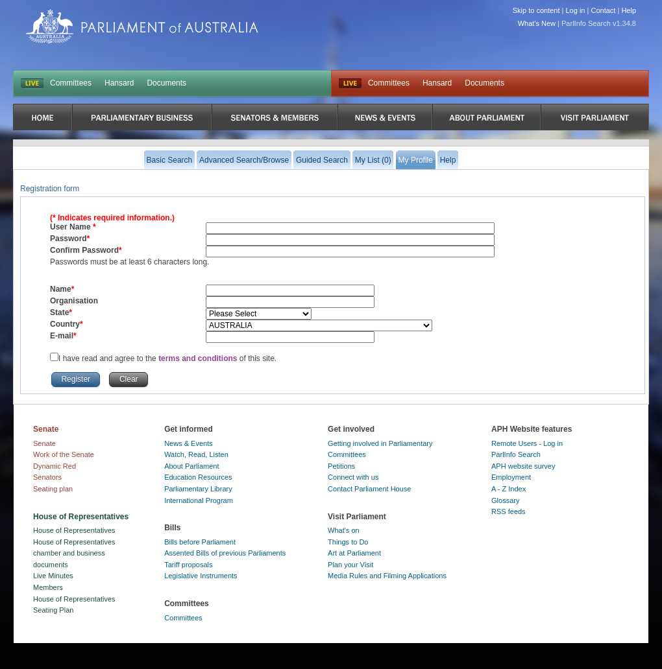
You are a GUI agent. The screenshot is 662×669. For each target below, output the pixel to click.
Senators (47, 477)
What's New (537, 23)
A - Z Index (508, 489)
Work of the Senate (63, 454)
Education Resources (198, 477)
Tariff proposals (188, 565)
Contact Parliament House (369, 489)
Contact (603, 10)
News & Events (188, 443)
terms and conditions (198, 358)
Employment (511, 477)
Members (48, 587)
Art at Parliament (354, 553)
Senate (44, 443)
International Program (198, 500)
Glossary (505, 500)
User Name (71, 226)
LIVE (32, 83)
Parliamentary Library (198, 489)
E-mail (61, 335)
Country (65, 324)
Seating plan (53, 489)
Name (60, 289)
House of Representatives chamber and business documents (74, 553)
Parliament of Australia (142, 26)
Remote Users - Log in (527, 443)
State (59, 312)
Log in (575, 10)
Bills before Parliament (200, 542)
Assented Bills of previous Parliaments (225, 553)
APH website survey (523, 466)
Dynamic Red (54, 466)
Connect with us (353, 477)
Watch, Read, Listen (196, 454)
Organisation (74, 300)
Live (350, 83)
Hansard (119, 83)
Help (628, 10)
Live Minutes (53, 576)
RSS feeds (508, 511)
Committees (71, 83)
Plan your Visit (350, 565)
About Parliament (191, 466)
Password (68, 238)
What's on (344, 530)
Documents (166, 83)
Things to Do (348, 542)
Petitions (341, 466)
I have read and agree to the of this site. (167, 358)
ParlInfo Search (516, 454)
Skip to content (536, 10)
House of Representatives (74, 530)
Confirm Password (84, 250)
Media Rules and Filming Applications (387, 576)
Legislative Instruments (201, 576)
